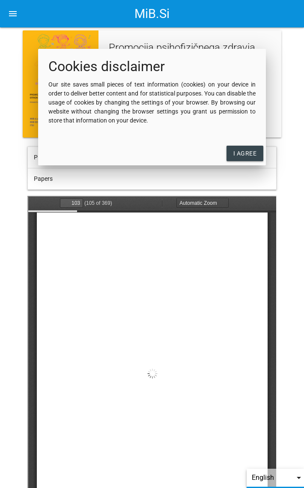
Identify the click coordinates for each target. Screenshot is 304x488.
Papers (43, 178)
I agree (245, 153)
